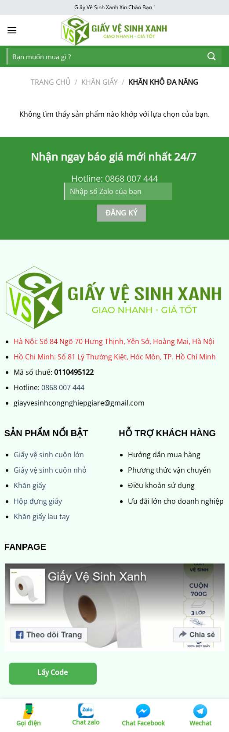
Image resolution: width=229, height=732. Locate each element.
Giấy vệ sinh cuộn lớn (49, 454)
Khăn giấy (30, 485)
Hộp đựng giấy (38, 501)
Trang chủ (51, 82)
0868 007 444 (62, 387)
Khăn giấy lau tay (41, 516)
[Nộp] (212, 56)
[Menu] (12, 30)
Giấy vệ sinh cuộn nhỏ (50, 470)
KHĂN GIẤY (99, 82)
